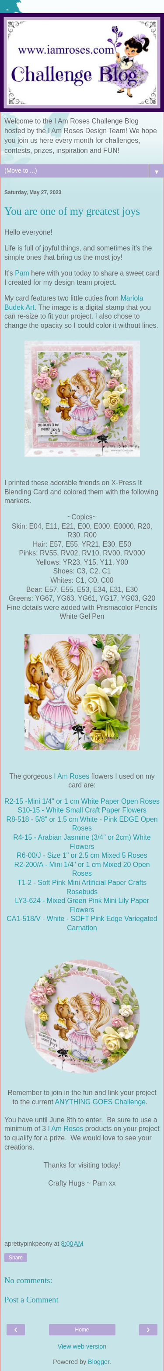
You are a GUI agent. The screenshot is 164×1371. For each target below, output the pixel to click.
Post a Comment (31, 1299)
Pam (22, 273)
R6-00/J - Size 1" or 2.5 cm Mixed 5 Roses (82, 855)
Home (82, 1330)
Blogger (98, 1361)
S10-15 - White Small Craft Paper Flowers (82, 810)
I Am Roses (71, 776)
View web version (82, 1346)
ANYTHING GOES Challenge (100, 1102)
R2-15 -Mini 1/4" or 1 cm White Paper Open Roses (82, 801)
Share (16, 1258)
